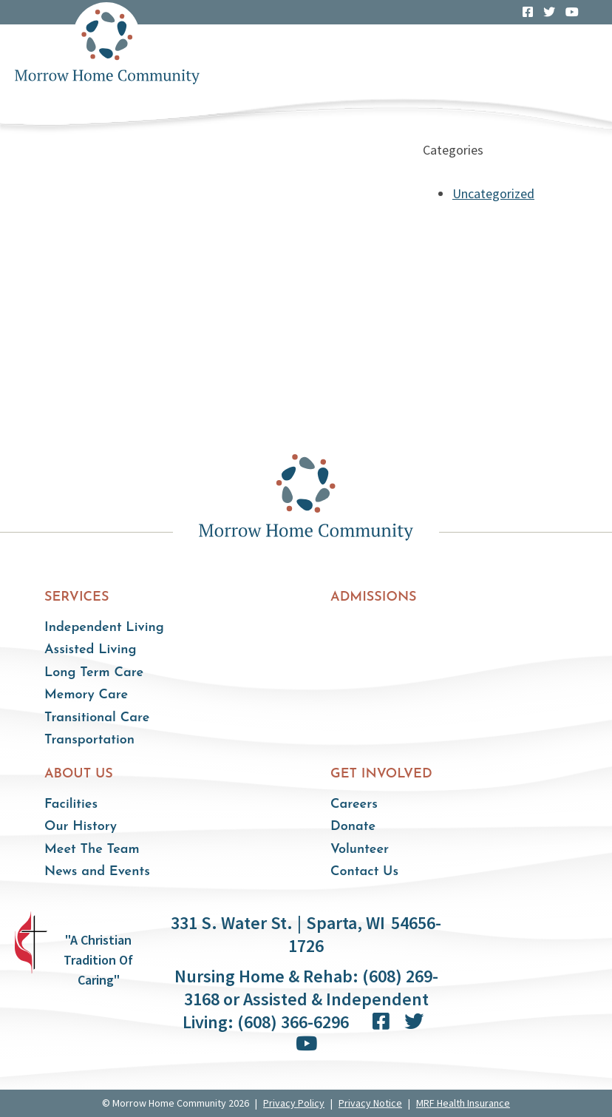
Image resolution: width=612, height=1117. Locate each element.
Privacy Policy (293, 1103)
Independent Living (104, 628)
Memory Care (86, 695)
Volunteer (359, 850)
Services (76, 597)
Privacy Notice (370, 1103)
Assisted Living (90, 650)
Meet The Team (92, 850)
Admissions (373, 597)
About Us (78, 774)
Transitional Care (96, 718)
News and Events (97, 872)
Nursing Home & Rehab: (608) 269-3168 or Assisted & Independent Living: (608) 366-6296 (306, 999)
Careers (354, 804)
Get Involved (381, 774)
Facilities (71, 804)
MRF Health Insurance (463, 1103)
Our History (80, 827)
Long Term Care (93, 673)
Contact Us (364, 872)
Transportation (89, 740)
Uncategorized (493, 193)
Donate (352, 827)
